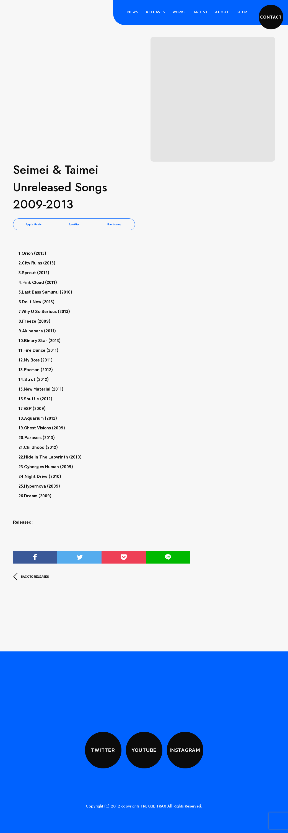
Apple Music (33, 224)
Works (179, 12)
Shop (242, 12)
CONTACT (271, 17)
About (222, 12)
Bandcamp (114, 224)
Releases (155, 12)
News (132, 12)
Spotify (74, 224)
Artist (200, 12)
